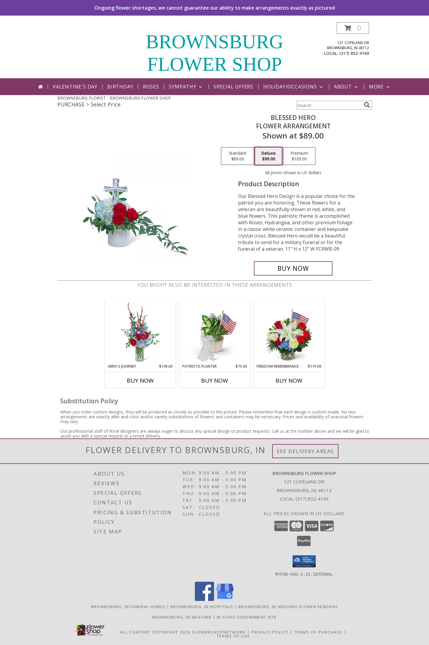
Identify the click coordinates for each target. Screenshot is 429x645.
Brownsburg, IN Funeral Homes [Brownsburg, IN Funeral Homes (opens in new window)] (128, 606)
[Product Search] (329, 105)
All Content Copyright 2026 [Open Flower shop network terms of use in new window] (155, 632)
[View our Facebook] (204, 599)
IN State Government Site (247, 617)
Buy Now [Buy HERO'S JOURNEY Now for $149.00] (140, 380)
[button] (353, 28)
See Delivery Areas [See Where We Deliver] (305, 451)
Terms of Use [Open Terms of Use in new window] (233, 635)
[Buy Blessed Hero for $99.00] (293, 268)
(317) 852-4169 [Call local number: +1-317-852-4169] (354, 53)
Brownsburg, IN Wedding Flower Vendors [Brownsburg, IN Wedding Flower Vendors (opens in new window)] (288, 606)
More (380, 86)
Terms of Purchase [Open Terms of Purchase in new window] (318, 632)
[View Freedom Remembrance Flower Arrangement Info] (289, 332)
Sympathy (186, 86)
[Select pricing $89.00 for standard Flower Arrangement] (237, 156)
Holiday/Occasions (293, 86)
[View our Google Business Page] (224, 599)
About (346, 86)
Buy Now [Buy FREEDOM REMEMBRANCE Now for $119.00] (289, 380)
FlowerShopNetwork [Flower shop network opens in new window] (219, 632)
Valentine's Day (75, 86)
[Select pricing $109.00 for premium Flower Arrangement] (299, 156)
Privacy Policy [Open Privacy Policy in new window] (270, 632)
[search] (367, 105)
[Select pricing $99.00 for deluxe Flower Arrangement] (268, 156)
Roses (151, 86)
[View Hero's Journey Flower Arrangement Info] (140, 332)
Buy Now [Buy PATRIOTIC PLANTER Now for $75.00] (214, 380)
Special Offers (233, 86)
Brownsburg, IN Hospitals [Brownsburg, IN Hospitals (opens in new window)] (202, 606)
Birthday (120, 86)
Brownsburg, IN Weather (182, 617)
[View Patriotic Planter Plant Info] (214, 332)
